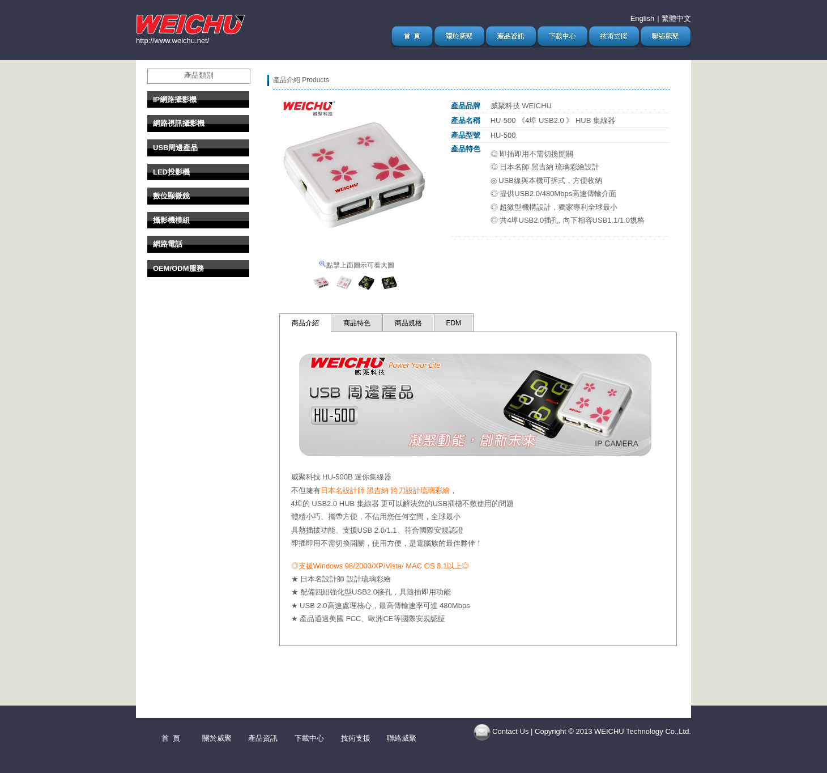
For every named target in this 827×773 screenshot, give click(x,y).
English (642, 18)
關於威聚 (217, 738)
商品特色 (356, 323)
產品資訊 (263, 738)
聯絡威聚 (401, 738)
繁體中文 (676, 18)
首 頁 (170, 738)
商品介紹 (305, 323)
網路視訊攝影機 (178, 123)
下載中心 (309, 738)
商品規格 (408, 323)
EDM (454, 323)
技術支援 (355, 738)
